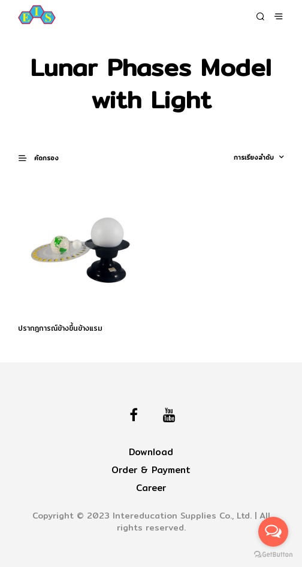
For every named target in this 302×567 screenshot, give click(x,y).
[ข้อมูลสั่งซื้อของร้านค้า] (244, 157)
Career (151, 488)
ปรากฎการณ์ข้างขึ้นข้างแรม (60, 328)
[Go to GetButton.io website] (273, 555)
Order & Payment (151, 470)
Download (151, 452)
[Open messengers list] (273, 532)
